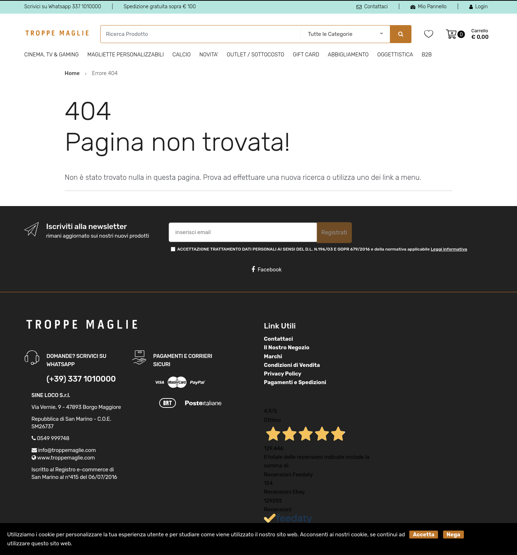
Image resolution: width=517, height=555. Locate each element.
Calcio (181, 54)
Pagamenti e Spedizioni (295, 382)
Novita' (208, 54)
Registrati (334, 232)
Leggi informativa (449, 249)
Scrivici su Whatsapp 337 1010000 (62, 7)
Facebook (266, 269)
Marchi (273, 356)
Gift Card (306, 54)
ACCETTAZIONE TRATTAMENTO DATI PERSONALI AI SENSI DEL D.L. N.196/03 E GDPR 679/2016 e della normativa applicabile (322, 249)
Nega (453, 534)
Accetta (423, 534)
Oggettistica (395, 54)
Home (72, 73)
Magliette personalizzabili (125, 54)
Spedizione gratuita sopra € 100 (160, 7)
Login (478, 7)
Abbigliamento (348, 54)
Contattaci (372, 7)
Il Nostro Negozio (286, 347)
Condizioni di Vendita (292, 365)
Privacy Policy (282, 373)
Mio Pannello (428, 7)
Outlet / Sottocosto (255, 54)
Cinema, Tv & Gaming (51, 54)
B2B (426, 54)
